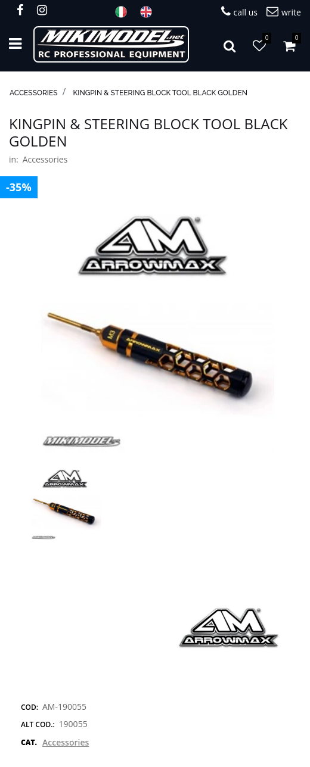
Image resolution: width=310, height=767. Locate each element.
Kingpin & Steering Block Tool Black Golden (160, 93)
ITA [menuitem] (124, 12)
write (283, 11)
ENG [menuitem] (149, 12)
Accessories (34, 93)
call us (239, 11)
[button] (155, 332)
